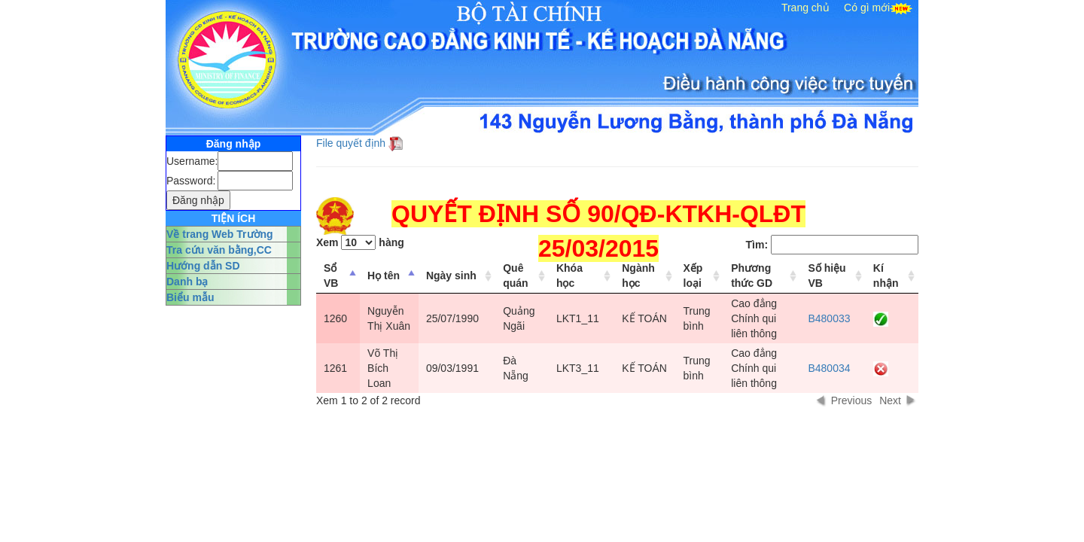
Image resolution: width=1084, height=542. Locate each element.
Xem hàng (360, 242)
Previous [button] (851, 400)
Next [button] (890, 400)
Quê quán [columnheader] (515, 275)
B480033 (829, 318)
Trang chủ (805, 8)
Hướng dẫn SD (203, 266)
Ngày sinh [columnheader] (451, 275)
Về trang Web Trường (219, 234)
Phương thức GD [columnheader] (751, 275)
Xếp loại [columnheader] (693, 275)
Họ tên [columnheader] (383, 275)
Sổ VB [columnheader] (331, 275)
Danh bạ (187, 282)
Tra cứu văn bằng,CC (219, 250)
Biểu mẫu (190, 297)
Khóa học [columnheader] (569, 275)
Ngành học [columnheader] (638, 275)
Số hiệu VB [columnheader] (826, 275)
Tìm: (832, 244)
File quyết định (350, 143)
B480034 (829, 368)
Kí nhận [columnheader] (886, 275)
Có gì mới (867, 8)
